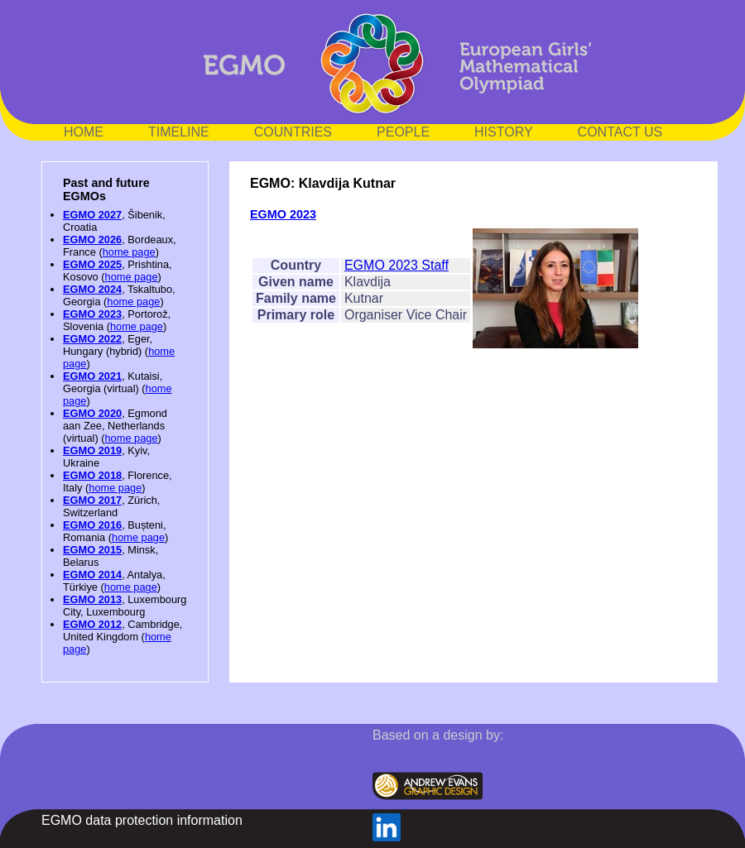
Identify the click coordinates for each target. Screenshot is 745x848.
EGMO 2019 (92, 450)
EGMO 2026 (92, 239)
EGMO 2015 (92, 550)
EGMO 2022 (92, 339)
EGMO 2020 (92, 413)
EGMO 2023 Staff (396, 265)
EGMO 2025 (92, 264)
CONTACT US (620, 132)
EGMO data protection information (142, 820)
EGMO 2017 (92, 500)
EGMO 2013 (92, 599)
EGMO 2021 (92, 376)
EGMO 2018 (92, 475)
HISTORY (503, 132)
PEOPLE (403, 132)
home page (129, 252)
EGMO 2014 (92, 574)
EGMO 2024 (92, 289)
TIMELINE (178, 132)
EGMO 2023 (92, 314)
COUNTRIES (293, 132)
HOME (83, 132)
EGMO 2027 (92, 214)
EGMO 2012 (92, 624)
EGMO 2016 (92, 525)
